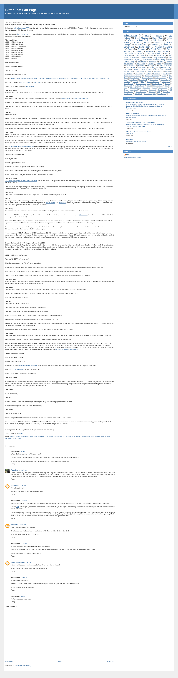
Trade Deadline (141, 45)
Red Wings (166, 73)
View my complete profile (132, 158)
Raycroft (147, 43)
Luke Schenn (130, 68)
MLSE (136, 43)
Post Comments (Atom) (23, 665)
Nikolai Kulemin (128, 84)
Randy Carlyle (83, 78)
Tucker (169, 38)
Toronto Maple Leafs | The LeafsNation (140, 122)
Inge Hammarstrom (81, 98)
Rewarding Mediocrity (151, 75)
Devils (149, 71)
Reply (13, 464)
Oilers (152, 68)
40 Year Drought (15, 436)
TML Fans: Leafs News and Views (138, 132)
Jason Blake (140, 64)
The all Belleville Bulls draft (28, 365)
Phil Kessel (168, 64)
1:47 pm (28, 562)
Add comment (11, 606)
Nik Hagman (166, 82)
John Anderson (94, 78)
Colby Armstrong (160, 78)
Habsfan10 (15, 525)
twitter (149, 85)
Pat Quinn (149, 51)
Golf (154, 65)
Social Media (166, 92)
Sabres (138, 51)
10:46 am (23, 525)
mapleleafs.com (139, 85)
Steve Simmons (128, 94)
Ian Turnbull (49, 78)
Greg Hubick (29, 86)
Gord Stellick (49, 436)
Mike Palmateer (39, 78)
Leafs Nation (144, 47)
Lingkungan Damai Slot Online (136, 141)
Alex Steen (127, 69)
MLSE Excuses (136, 53)
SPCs (158, 92)
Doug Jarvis (73, 78)
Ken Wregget (18, 369)
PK (157, 68)
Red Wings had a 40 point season (66, 349)
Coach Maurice (141, 38)
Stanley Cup (165, 68)
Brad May (167, 85)
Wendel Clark (128, 85)
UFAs (166, 53)
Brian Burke (130, 35)
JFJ (64, 436)
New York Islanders (153, 82)
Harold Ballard (58, 436)
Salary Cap (157, 38)
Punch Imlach (17, 438)
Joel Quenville (105, 78)
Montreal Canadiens (163, 47)
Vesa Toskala (134, 78)
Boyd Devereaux (157, 85)
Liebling (148, 73)
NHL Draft (157, 40)
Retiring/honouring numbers (132, 75)
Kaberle (155, 45)
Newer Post (9, 661)
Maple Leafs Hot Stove (134, 102)
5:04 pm (23, 451)
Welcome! (129, 134)
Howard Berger (165, 80)
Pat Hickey (62, 203)
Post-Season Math (153, 53)
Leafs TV (135, 82)
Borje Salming (66, 98)
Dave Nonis (146, 87)
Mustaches (156, 73)
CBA (125, 53)
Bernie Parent (25, 82)
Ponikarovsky (130, 65)
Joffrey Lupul (134, 90)
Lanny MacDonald (27, 78)
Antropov (141, 49)
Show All (170, 146)
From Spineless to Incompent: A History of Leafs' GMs (30, 24)
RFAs (151, 55)
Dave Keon (41, 436)
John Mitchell (143, 90)
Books (165, 45)
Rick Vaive (152, 92)
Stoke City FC (138, 94)
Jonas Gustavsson (165, 65)
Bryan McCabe (163, 51)
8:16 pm (23, 596)
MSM (159, 35)
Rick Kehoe (37, 82)
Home (60, 661)
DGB (17, 507)
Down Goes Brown (23, 34)
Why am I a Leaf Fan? (138, 40)
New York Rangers (141, 92)
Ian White (127, 82)
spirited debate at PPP (21, 28)
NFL (142, 82)
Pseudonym (15, 470)
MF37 (128, 154)
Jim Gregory (69, 436)
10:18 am (24, 500)
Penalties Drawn (157, 84)
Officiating (127, 55)
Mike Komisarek (162, 90)
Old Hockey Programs (143, 84)
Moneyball (152, 62)
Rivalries (141, 65)
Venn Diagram (162, 94)
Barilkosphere (147, 60)
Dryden (167, 71)
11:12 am (24, 543)
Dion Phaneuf (158, 71)
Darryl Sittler (15, 78)
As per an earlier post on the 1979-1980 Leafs (21, 181)
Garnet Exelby (163, 87)
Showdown (83, 215)
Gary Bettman (128, 73)
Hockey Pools (154, 80)
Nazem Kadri (142, 68)
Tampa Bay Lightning (150, 94)
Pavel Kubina (140, 55)
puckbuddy (15, 485)
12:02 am (24, 470)
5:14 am (23, 485)
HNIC (161, 62)
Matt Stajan (142, 62)
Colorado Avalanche (135, 87)
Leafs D (150, 64)
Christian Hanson (147, 78)
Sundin (158, 43)
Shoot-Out (160, 55)
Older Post (111, 661)
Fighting (155, 87)
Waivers (167, 84)
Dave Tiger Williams (61, 78)
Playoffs (136, 60)
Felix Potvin (133, 80)
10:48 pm (24, 577)
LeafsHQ (129, 139)
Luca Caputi (152, 90)
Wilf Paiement (50, 203)
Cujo (148, 65)
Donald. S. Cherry (139, 69)
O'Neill (159, 64)
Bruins (125, 87)
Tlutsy (164, 75)
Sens (130, 49)
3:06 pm (20, 433)
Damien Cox (129, 47)
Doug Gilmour (145, 58)
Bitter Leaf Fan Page (21, 10)
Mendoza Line (128, 71)
